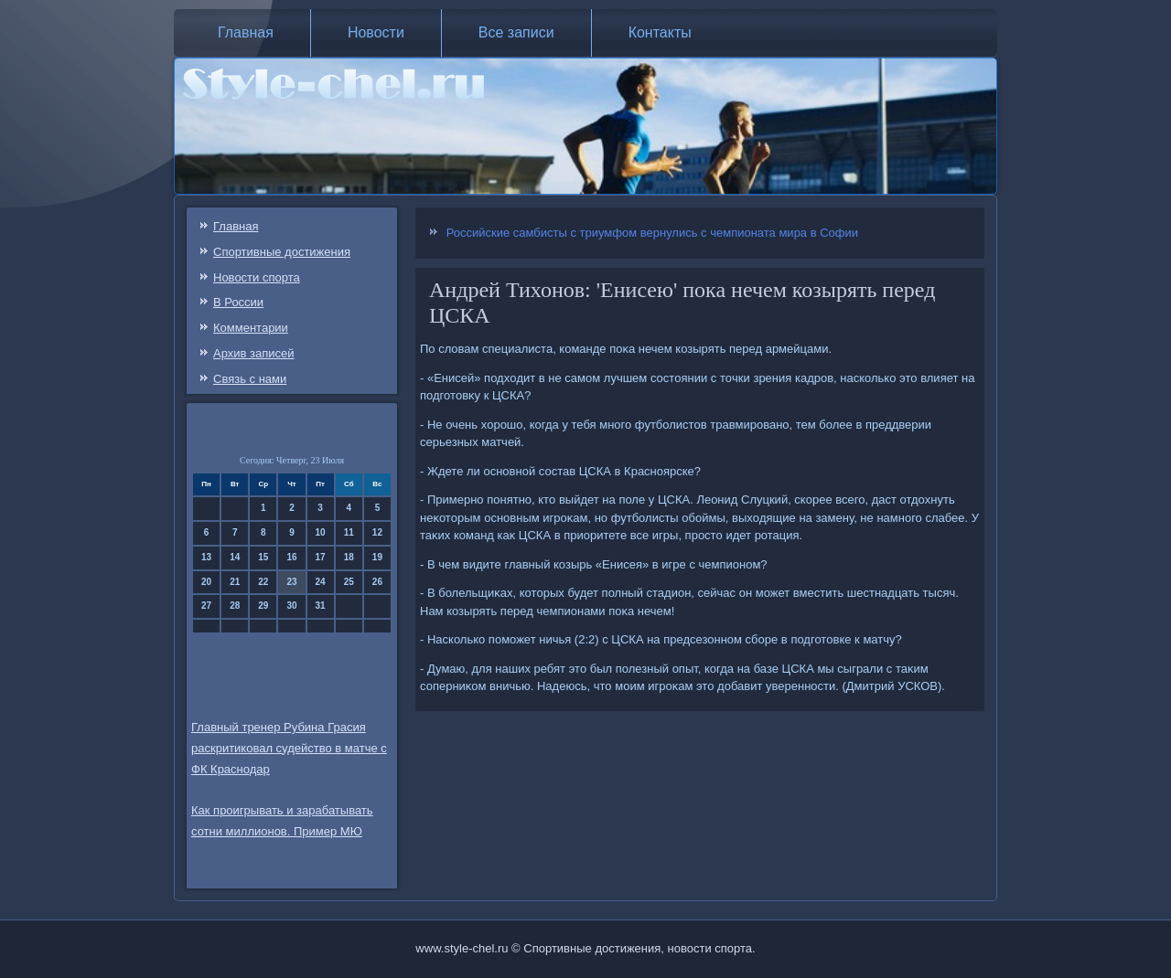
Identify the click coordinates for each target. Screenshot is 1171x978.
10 (321, 532)
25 (349, 582)
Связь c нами (249, 379)
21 (235, 582)
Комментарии (250, 328)
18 (349, 557)
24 (321, 582)
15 (263, 557)
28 (235, 606)
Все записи (516, 32)
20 (206, 582)
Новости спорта (256, 277)
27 (206, 606)
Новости (376, 32)
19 (377, 557)
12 (377, 532)
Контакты (660, 32)
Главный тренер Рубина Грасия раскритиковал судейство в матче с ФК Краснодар (289, 748)
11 (349, 532)
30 (291, 606)
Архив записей (254, 353)
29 (263, 606)
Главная (246, 32)
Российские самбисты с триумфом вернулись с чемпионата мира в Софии (652, 232)
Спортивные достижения (281, 252)
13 (206, 557)
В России (238, 302)
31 (321, 606)
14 (235, 557)
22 (263, 582)
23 (291, 582)
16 (291, 557)
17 (321, 557)
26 (377, 582)
